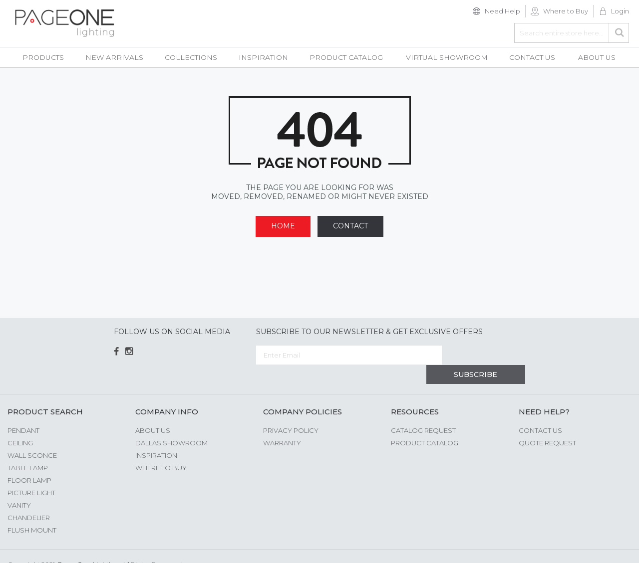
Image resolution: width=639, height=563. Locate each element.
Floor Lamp (29, 461)
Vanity (19, 486)
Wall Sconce (32, 436)
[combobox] (571, 33)
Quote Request (547, 423)
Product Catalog (424, 423)
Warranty (282, 423)
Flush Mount (31, 511)
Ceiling (20, 423)
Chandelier (28, 498)
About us (152, 411)
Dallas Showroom (171, 423)
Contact (350, 225)
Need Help (502, 11)
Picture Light (31, 473)
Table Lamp (27, 448)
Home (283, 225)
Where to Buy (565, 11)
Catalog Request (423, 411)
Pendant (23, 411)
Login (620, 11)
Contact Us (540, 411)
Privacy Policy (291, 411)
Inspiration (156, 436)
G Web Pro (614, 547)
